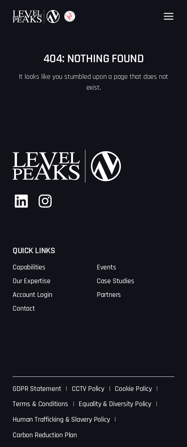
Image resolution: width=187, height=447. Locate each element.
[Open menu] (168, 16)
